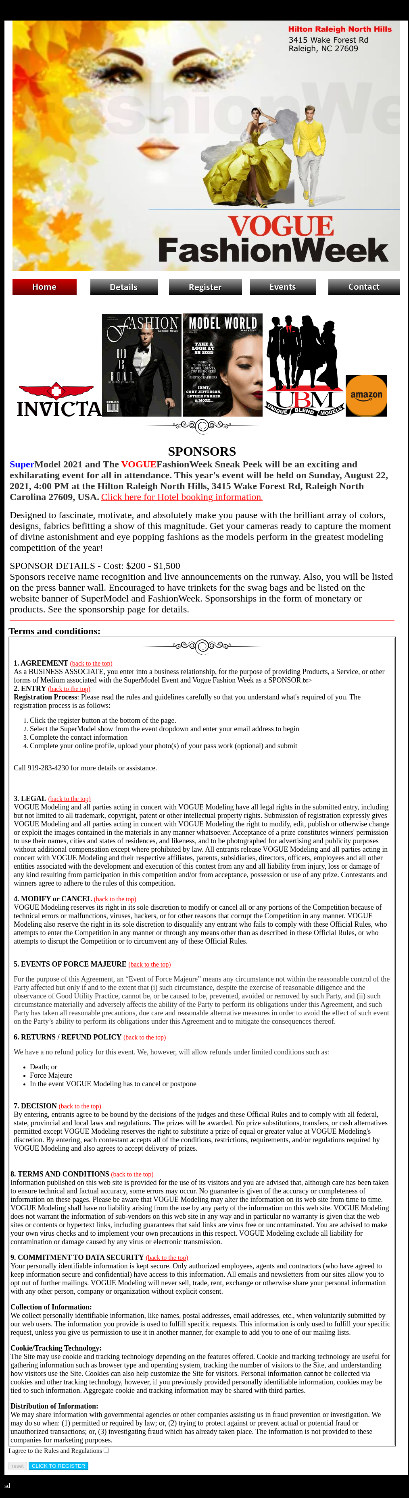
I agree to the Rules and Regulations (55, 1450)
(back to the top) (91, 663)
